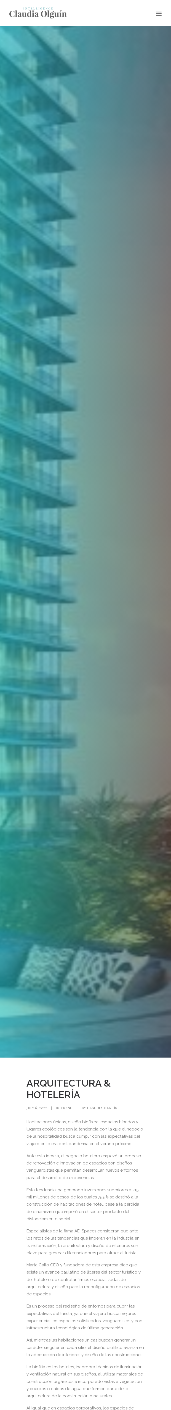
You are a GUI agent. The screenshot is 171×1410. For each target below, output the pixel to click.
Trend (67, 1108)
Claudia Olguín (102, 1108)
